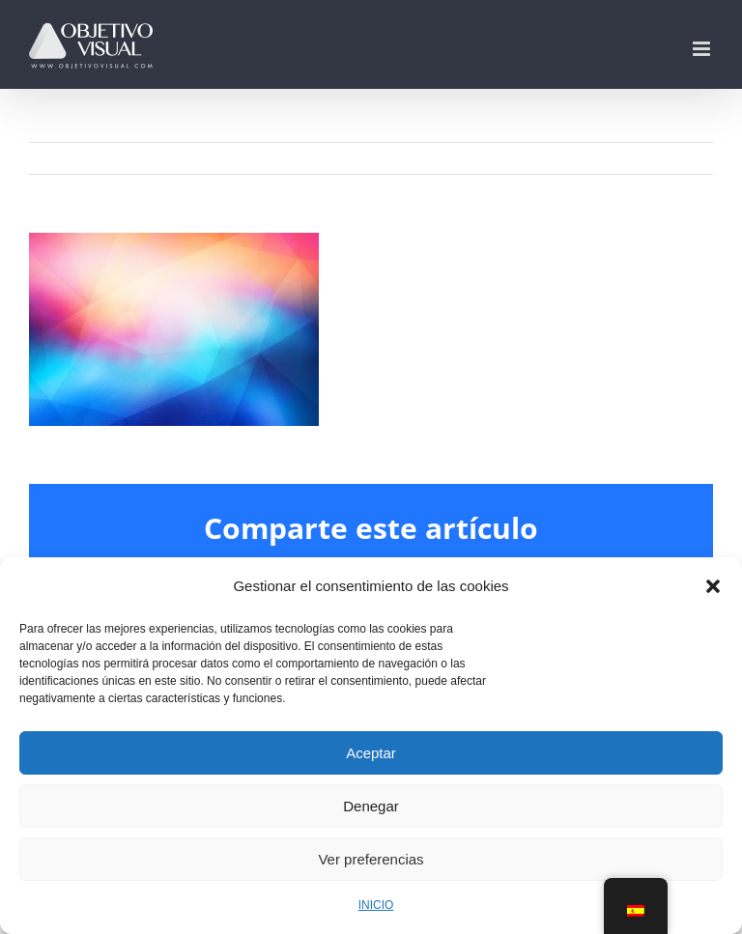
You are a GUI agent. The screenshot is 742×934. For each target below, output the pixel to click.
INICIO (376, 905)
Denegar (371, 806)
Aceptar (371, 753)
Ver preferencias (370, 859)
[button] (713, 586)
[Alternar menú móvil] (703, 49)
